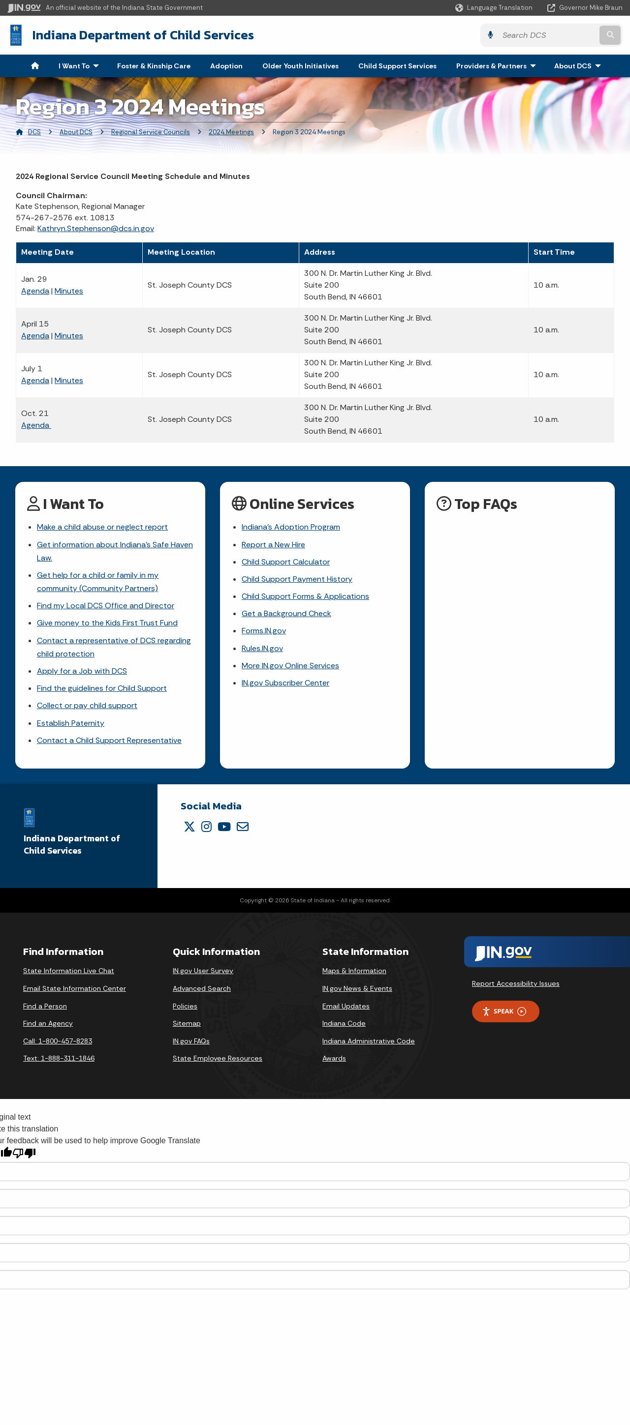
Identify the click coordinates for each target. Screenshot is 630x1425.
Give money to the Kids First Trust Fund (107, 623)
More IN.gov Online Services (290, 665)
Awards (334, 1058)
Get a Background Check (286, 613)
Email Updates (346, 1006)
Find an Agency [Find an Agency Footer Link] (48, 1023)
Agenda (35, 291)
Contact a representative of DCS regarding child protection (114, 647)
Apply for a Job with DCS (82, 671)
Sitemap (187, 1023)
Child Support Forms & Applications (305, 596)
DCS (34, 132)
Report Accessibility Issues (516, 983)
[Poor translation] (24, 1153)
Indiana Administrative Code (368, 1041)
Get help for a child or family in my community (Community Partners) (97, 582)
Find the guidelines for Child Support (102, 688)
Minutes (69, 291)
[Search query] (548, 35)
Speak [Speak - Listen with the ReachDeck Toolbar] (504, 1011)
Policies (185, 1006)
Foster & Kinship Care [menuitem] (153, 65)
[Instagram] (206, 826)
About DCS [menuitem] (579, 65)
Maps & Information (354, 970)
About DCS (76, 132)
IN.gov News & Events (357, 988)
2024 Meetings (231, 132)
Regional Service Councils (150, 132)
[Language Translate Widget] (494, 8)
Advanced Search (202, 988)
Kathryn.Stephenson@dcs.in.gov (95, 228)
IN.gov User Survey (203, 970)
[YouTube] (224, 826)
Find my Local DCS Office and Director (105, 605)
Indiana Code (344, 1023)
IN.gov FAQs (191, 1041)
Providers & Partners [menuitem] (498, 65)
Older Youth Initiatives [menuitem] (300, 65)
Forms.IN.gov (264, 630)
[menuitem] (35, 66)
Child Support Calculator (286, 562)
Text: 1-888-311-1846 (58, 1058)
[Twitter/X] (189, 826)
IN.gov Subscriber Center (285, 683)
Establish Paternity (70, 723)
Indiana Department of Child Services (143, 35)
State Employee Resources (217, 1058)
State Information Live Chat (68, 970)
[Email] (243, 826)
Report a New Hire (273, 544)
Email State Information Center (74, 988)
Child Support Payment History (297, 579)
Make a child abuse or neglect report (102, 527)
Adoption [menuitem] (226, 65)
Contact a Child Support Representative (109, 740)
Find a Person (45, 1006)
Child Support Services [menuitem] (397, 65)
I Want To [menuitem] (81, 65)
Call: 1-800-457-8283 (57, 1041)
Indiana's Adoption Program (291, 527)
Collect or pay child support (87, 705)
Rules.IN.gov (262, 648)
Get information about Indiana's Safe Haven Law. (115, 551)
